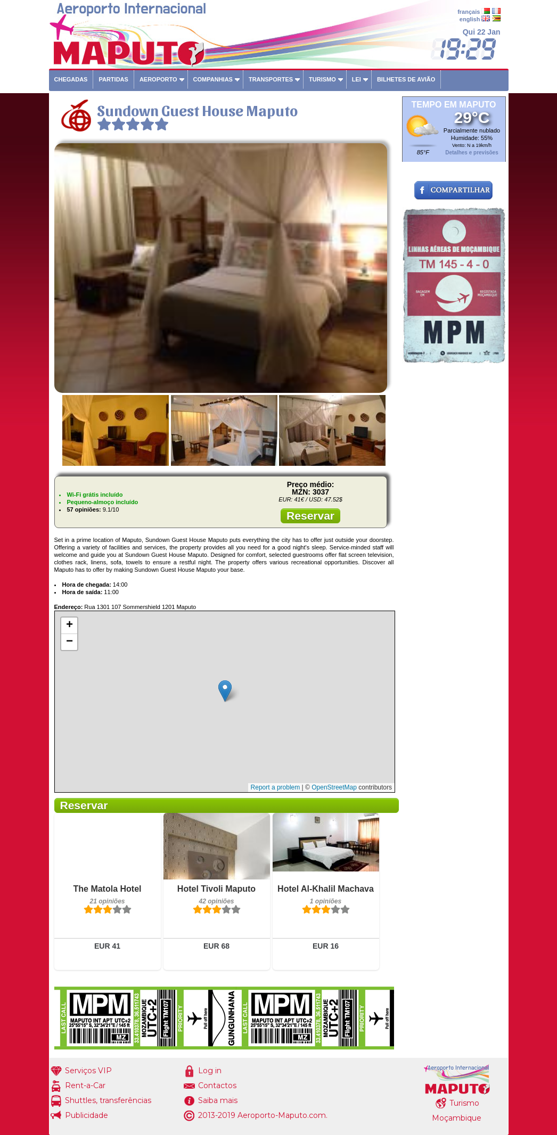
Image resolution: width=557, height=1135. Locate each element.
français (468, 12)
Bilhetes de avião (406, 79)
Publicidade (86, 1115)
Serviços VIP (88, 1070)
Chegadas (71, 79)
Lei (356, 79)
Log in (210, 1070)
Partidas (113, 79)
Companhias (213, 79)
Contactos (217, 1085)
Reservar (310, 515)
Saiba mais (217, 1100)
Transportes (271, 79)
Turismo (322, 79)
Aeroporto (158, 79)
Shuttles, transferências (108, 1100)
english (470, 19)
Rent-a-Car (85, 1085)
